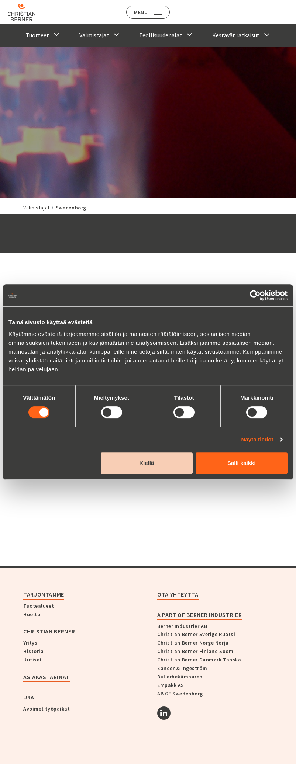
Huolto (31, 614)
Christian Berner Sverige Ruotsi (196, 634)
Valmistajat (36, 207)
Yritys (30, 642)
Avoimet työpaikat (46, 708)
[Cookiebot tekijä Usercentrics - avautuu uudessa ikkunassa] (255, 295)
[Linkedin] (164, 713)
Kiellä (146, 463)
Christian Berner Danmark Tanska (199, 659)
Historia (33, 651)
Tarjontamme (43, 594)
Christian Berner (49, 631)
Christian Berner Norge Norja (193, 642)
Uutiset (32, 659)
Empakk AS (170, 685)
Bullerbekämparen (180, 676)
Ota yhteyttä (178, 594)
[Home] (27, 12)
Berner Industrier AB (182, 626)
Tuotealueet (38, 605)
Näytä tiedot (257, 439)
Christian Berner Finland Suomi (196, 651)
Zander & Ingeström (182, 668)
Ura (28, 697)
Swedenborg (71, 207)
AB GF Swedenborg (180, 693)
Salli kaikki (241, 463)
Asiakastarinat (46, 677)
